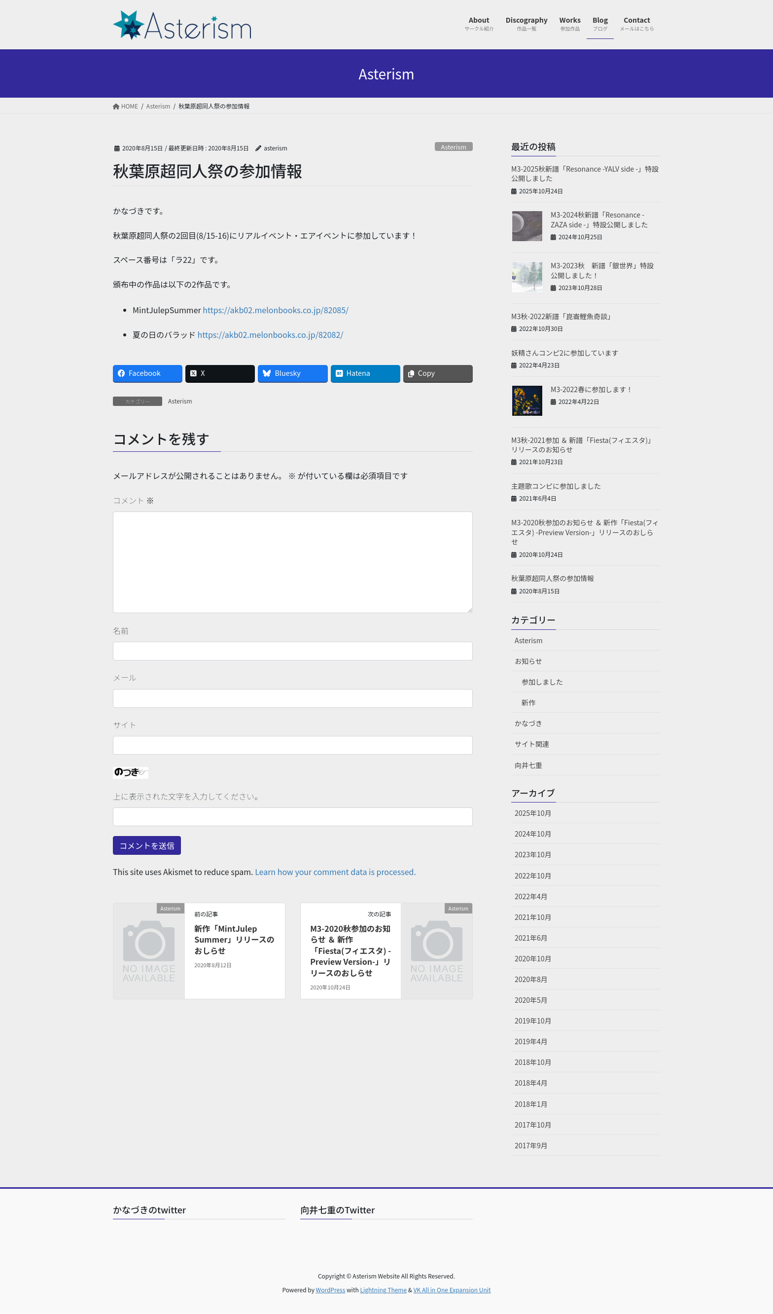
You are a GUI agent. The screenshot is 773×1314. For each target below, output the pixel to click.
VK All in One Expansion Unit (452, 1289)
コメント (133, 500)
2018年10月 (533, 1062)
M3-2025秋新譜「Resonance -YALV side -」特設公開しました (585, 173)
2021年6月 (531, 938)
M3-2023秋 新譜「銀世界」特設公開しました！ (602, 270)
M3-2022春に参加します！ (592, 389)
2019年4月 (531, 1041)
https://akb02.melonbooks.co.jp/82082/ (271, 334)
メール (125, 677)
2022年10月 (533, 875)
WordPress (331, 1289)
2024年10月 (533, 834)
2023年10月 (533, 854)
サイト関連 (532, 744)
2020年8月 (531, 979)
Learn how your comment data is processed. (335, 871)
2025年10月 (533, 813)
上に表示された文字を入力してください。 (187, 796)
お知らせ (528, 661)
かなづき (528, 723)
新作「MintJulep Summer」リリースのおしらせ (234, 939)
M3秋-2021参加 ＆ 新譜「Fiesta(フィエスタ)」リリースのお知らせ (583, 445)
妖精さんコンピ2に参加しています (564, 353)
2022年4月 (531, 896)
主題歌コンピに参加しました (556, 486)
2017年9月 (531, 1145)
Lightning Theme (383, 1289)
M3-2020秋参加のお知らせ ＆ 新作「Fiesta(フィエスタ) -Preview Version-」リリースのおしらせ (350, 950)
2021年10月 (533, 917)
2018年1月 (531, 1104)
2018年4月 (531, 1083)
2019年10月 (533, 1020)
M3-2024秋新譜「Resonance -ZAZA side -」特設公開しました (599, 219)
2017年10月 (533, 1125)
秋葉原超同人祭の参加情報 (552, 578)
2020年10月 (533, 958)
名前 (121, 630)
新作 (528, 702)
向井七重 (528, 765)
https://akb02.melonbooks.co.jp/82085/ (276, 310)
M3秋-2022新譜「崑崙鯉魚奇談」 (562, 316)
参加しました (542, 682)
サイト (125, 724)
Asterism (453, 146)
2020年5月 (531, 1000)
